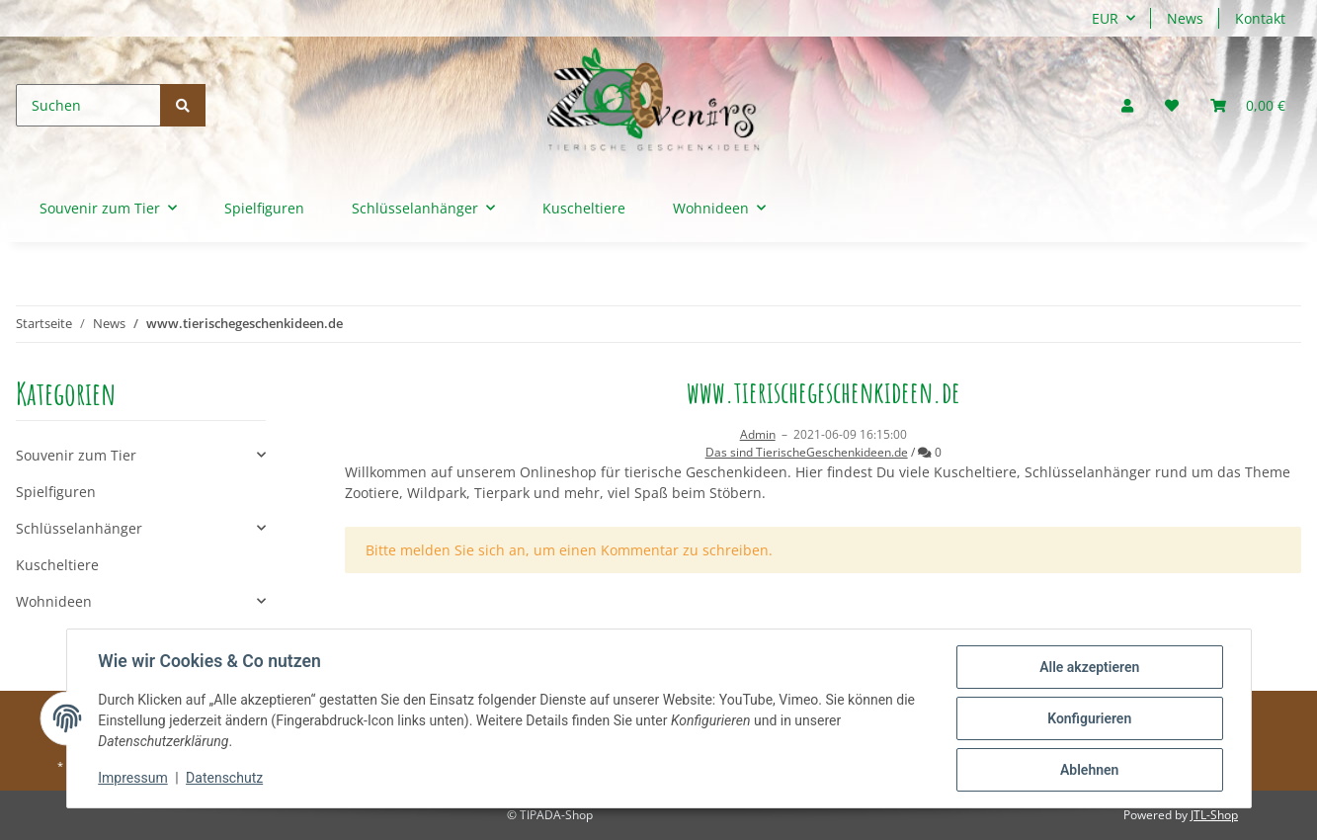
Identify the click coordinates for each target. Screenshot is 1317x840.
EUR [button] (1105, 18)
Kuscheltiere (57, 564)
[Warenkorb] (1247, 105)
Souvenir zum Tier (76, 455)
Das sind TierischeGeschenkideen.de (806, 452)
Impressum (133, 779)
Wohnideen (54, 601)
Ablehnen (1089, 770)
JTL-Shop (1214, 814)
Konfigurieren (1089, 718)
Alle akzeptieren (1089, 667)
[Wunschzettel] (1171, 105)
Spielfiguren (56, 491)
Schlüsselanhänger (79, 528)
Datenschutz (224, 779)
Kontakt (1260, 18)
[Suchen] (88, 105)
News (1185, 18)
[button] (1127, 105)
